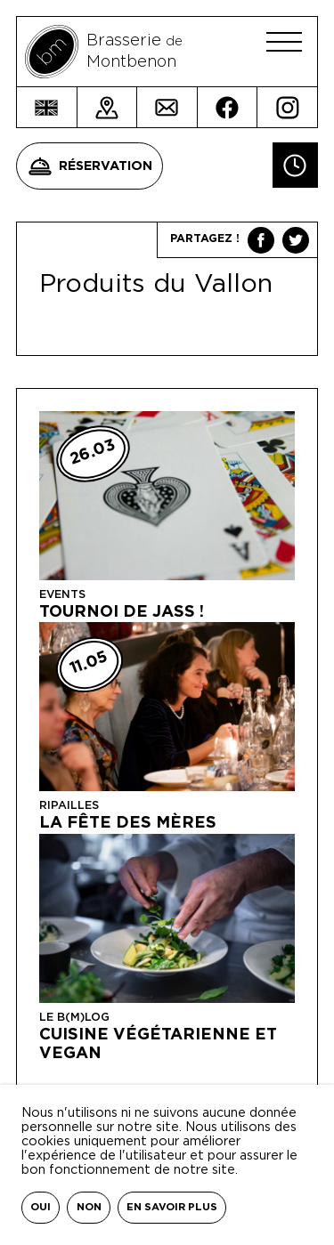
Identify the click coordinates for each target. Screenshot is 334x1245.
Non (89, 1207)
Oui (40, 1207)
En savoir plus (171, 1207)
